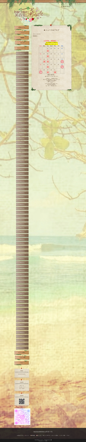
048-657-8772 (65, 6)
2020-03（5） (22, 305)
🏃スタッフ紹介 (22, 357)
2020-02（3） (22, 309)
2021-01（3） (22, 270)
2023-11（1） (22, 142)
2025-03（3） (22, 95)
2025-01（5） (22, 103)
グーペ (43, 440)
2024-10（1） (22, 115)
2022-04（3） (22, 212)
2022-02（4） (22, 219)
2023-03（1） (22, 169)
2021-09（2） (22, 239)
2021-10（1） (22, 235)
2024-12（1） (22, 107)
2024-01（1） (22, 134)
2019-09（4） (22, 328)
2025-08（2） (22, 80)
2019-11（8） (22, 320)
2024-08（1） (22, 119)
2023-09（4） (22, 150)
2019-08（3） (22, 332)
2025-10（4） (22, 72)
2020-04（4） (22, 301)
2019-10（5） (22, 324)
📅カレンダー (22, 42)
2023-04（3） (22, 165)
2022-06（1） (22, 204)
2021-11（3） (22, 231)
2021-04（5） (22, 258)
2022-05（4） (22, 208)
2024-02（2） (22, 130)
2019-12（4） (22, 316)
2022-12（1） (22, 181)
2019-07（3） (22, 336)
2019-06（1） (22, 340)
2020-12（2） (22, 274)
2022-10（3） (22, 188)
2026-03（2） (22, 53)
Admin (46, 440)
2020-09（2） (22, 285)
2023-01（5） (22, 177)
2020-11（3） (22, 278)
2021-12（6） (22, 227)
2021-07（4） (22, 247)
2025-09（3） (22, 76)
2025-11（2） (22, 68)
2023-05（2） (22, 161)
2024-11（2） (22, 111)
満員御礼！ (35, 36)
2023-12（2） (22, 138)
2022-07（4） (22, 200)
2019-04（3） (22, 347)
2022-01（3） (22, 223)
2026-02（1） (22, 57)
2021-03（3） (22, 262)
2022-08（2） (22, 196)
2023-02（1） (22, 173)
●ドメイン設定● (21, 352)
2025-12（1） (22, 64)
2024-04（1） (22, 126)
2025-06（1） (22, 84)
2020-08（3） (22, 289)
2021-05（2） (22, 254)
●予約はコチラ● (21, 27)
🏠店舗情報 (21, 37)
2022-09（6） (22, 192)
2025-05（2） (22, 88)
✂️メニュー (22, 32)
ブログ (21, 362)
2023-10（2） (22, 146)
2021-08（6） (22, 243)
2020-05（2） (22, 297)
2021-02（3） (22, 266)
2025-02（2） (22, 99)
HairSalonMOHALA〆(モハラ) (43, 431)
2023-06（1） (22, 157)
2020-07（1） (22, 293)
